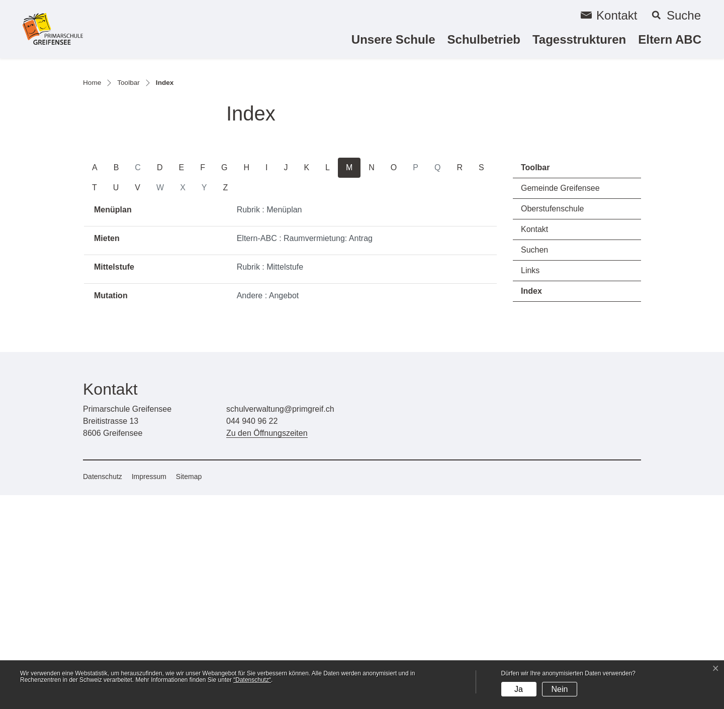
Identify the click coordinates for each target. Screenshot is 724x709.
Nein (559, 689)
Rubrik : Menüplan (269, 423)
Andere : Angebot (268, 509)
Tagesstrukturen (579, 39)
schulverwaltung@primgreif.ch (280, 623)
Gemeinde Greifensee (560, 402)
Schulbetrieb (483, 39)
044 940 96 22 (252, 635)
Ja (518, 689)
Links (530, 484)
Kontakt (534, 443)
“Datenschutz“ (252, 679)
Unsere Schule (393, 39)
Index (549, 508)
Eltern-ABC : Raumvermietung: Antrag (305, 452)
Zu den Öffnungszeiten (267, 647)
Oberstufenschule (552, 422)
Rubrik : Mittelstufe (270, 481)
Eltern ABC (669, 39)
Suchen (534, 463)
